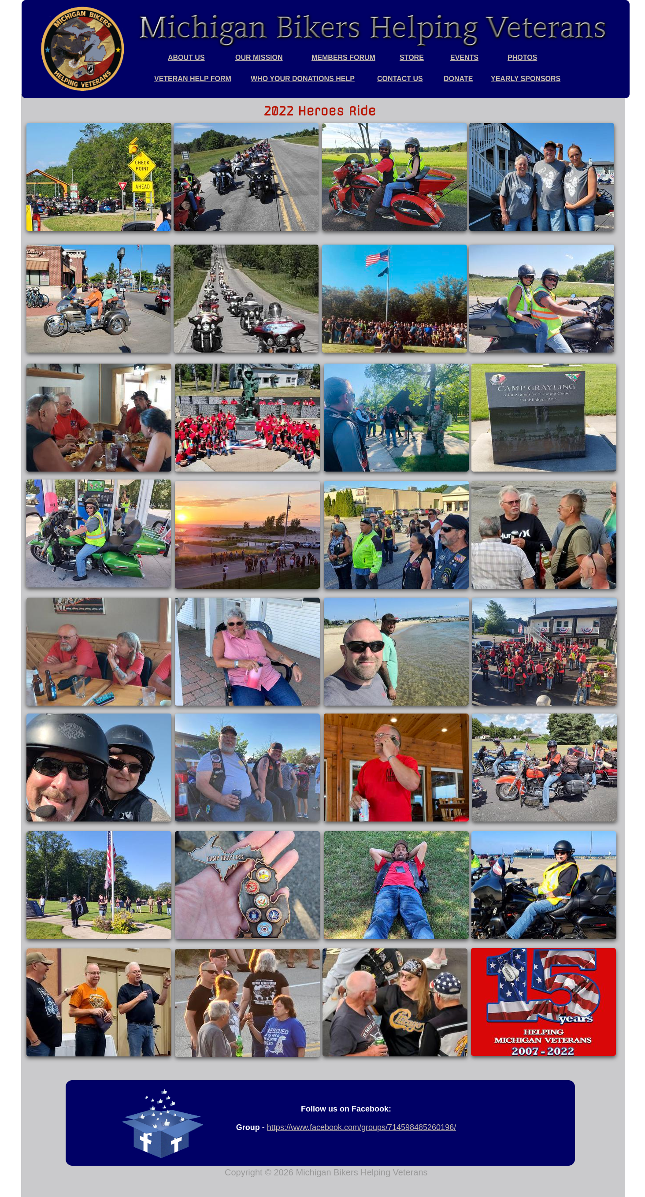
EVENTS (464, 57)
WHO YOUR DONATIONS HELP (303, 78)
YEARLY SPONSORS (525, 78)
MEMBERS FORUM (343, 57)
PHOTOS (522, 57)
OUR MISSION (259, 57)
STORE (412, 57)
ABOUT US (186, 57)
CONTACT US (400, 78)
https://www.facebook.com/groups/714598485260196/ (361, 1127)
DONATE (458, 78)
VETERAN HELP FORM (192, 78)
